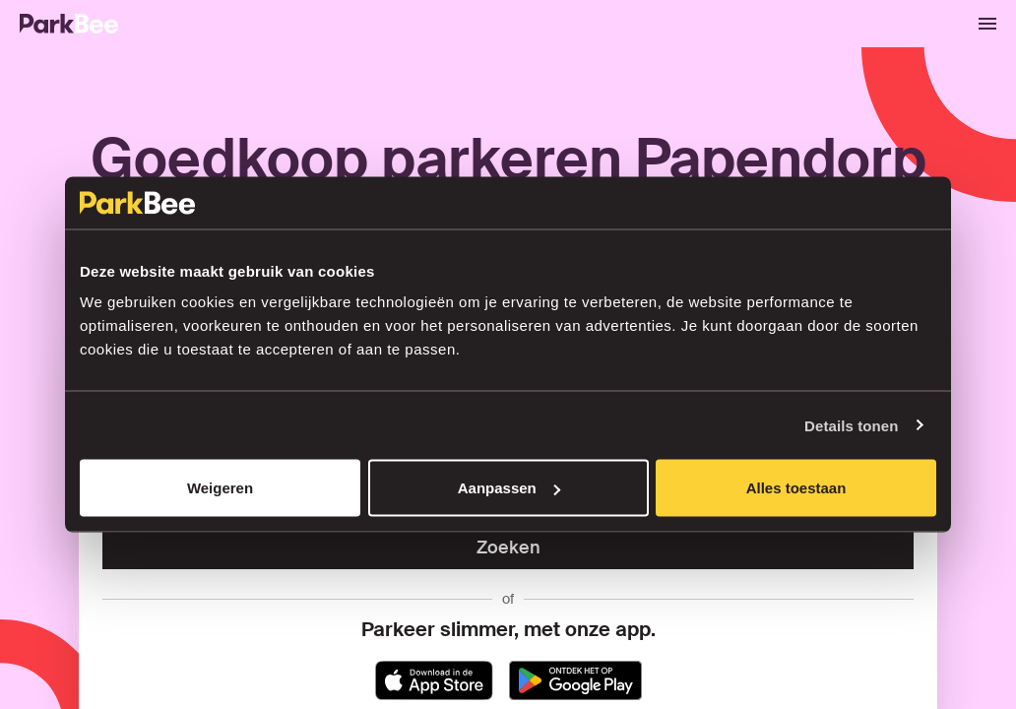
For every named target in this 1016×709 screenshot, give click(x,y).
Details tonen (851, 425)
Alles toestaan (796, 488)
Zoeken (508, 547)
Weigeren (220, 488)
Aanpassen (509, 488)
